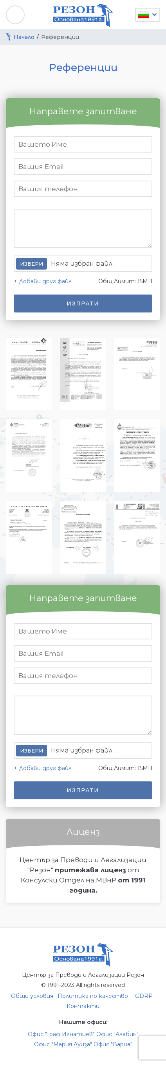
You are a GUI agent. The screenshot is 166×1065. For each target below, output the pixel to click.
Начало (24, 37)
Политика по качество (93, 995)
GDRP (144, 995)
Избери (31, 264)
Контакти (83, 1006)
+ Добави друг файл (43, 281)
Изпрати (83, 303)
